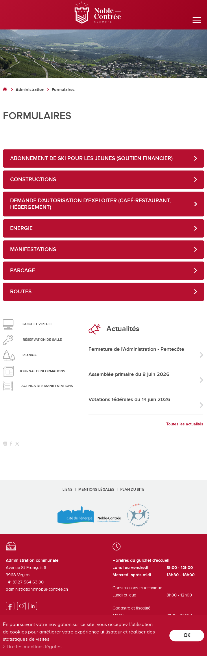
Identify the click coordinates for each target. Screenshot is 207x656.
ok (187, 635)
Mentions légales (96, 489)
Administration (30, 89)
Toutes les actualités (184, 424)
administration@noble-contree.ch (37, 589)
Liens (67, 489)
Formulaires (63, 89)
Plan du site (132, 489)
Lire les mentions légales (34, 646)
